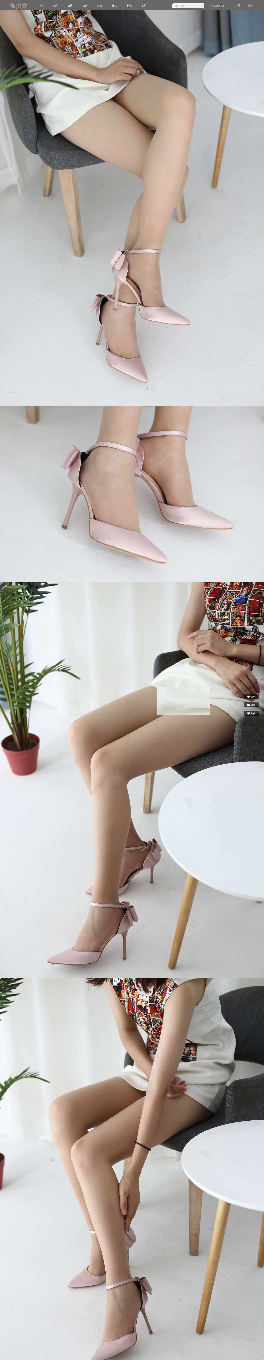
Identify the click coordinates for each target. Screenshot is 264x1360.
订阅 (251, 713)
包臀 (144, 5)
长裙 (129, 5)
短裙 (99, 5)
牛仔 (40, 5)
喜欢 (251, 696)
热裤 (84, 5)
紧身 (55, 5)
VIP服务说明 (217, 5)
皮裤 (70, 5)
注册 (237, 5)
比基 (114, 5)
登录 (250, 5)
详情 (251, 704)
